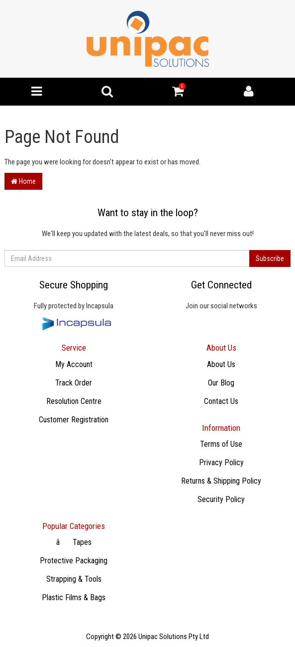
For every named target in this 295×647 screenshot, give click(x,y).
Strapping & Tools (73, 579)
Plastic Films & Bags (73, 597)
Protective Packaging (73, 560)
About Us (221, 364)
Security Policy (221, 499)
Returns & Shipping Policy (221, 481)
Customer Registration (73, 419)
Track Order (73, 383)
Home (23, 181)
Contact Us (221, 401)
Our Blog (221, 383)
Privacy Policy (221, 462)
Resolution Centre (73, 401)
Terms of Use (221, 444)
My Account (74, 364)
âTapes (74, 542)
